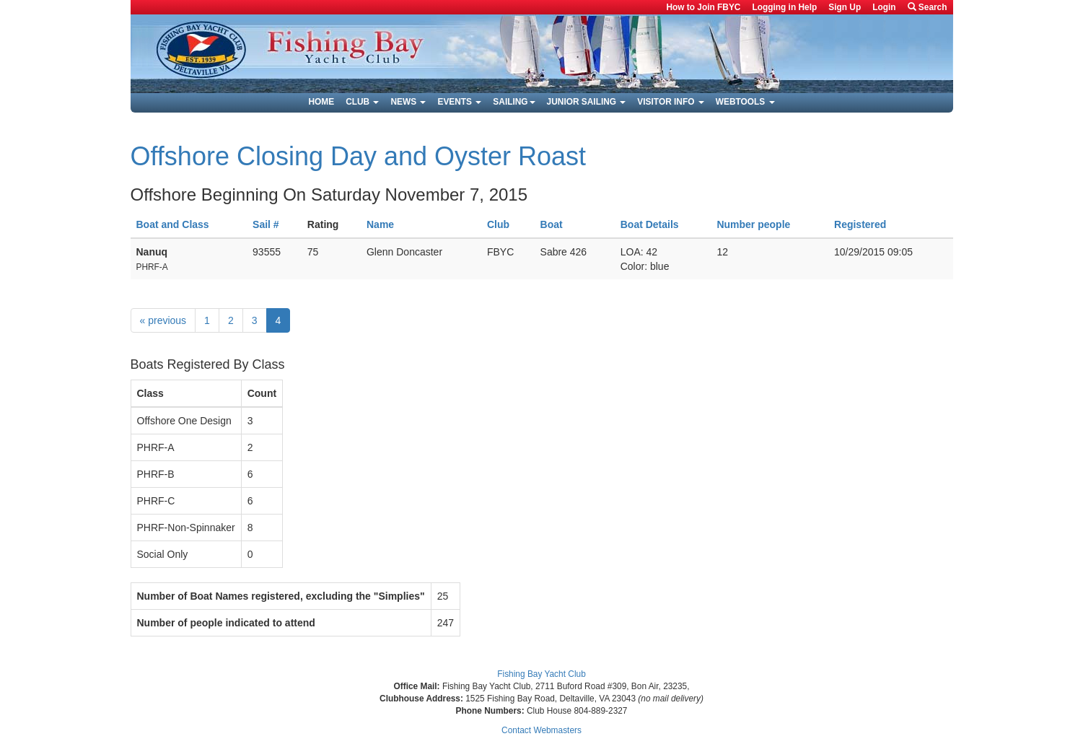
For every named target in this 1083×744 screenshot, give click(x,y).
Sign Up (844, 7)
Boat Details (650, 224)
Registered (860, 224)
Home (321, 102)
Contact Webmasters (541, 730)
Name (380, 224)
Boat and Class (172, 224)
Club (498, 224)
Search (927, 7)
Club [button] (362, 102)
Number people (753, 224)
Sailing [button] (514, 102)
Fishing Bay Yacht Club (541, 674)
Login (883, 7)
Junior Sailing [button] (586, 102)
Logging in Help (784, 7)
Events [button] (459, 102)
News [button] (408, 102)
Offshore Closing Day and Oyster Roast (359, 156)
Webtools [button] (745, 102)
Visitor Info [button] (670, 102)
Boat (551, 224)
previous (163, 320)
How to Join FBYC (703, 7)
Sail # (266, 224)
